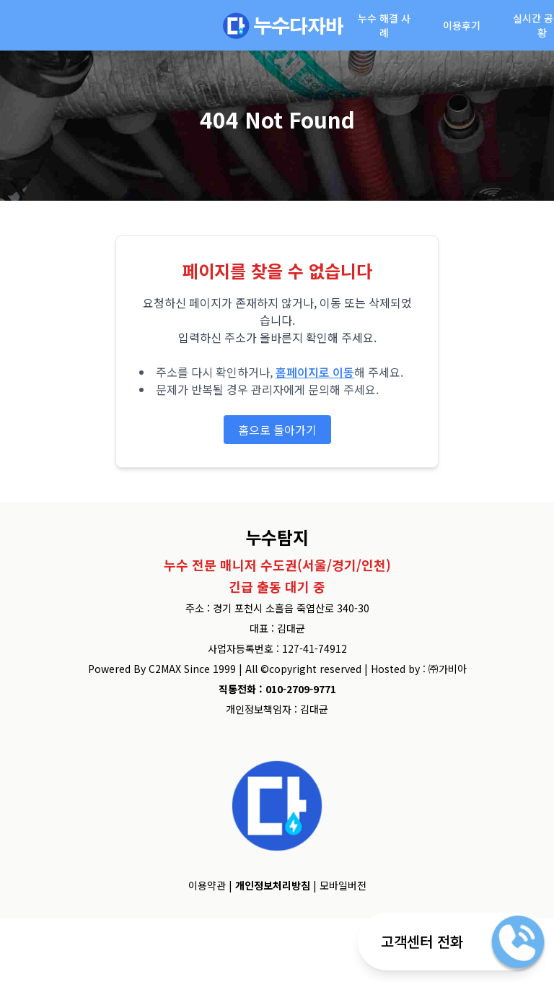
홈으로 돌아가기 (277, 429)
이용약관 (207, 885)
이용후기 (461, 25)
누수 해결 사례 (384, 25)
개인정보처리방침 (272, 885)
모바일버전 (343, 885)
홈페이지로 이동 (315, 372)
